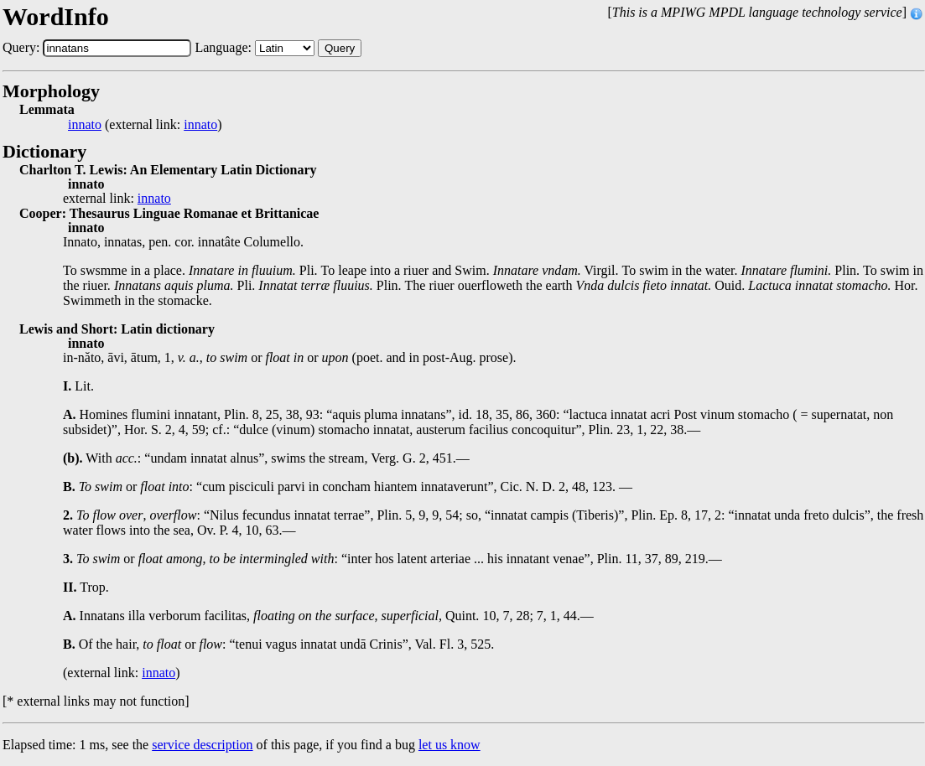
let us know (449, 745)
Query (340, 48)
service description (202, 745)
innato (84, 125)
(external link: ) (145, 125)
